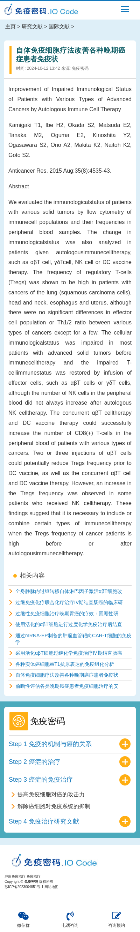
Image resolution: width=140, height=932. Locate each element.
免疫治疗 (34, 876)
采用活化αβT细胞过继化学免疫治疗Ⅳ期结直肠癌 (68, 653)
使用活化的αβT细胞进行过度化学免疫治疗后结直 (68, 624)
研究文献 (32, 26)
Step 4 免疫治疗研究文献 (44, 821)
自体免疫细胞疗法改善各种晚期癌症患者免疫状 (66, 675)
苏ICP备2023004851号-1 (24, 887)
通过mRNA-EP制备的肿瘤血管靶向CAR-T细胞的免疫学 (73, 639)
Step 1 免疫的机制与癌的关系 (50, 744)
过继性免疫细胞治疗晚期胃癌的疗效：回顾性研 (66, 613)
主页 (10, 26)
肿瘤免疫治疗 (15, 876)
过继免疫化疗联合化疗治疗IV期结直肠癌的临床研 (69, 602)
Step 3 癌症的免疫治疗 (41, 779)
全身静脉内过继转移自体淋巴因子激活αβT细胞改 (68, 591)
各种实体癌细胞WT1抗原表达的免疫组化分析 (64, 664)
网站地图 (51, 887)
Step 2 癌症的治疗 (34, 761)
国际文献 (59, 26)
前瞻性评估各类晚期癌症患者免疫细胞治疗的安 (66, 686)
